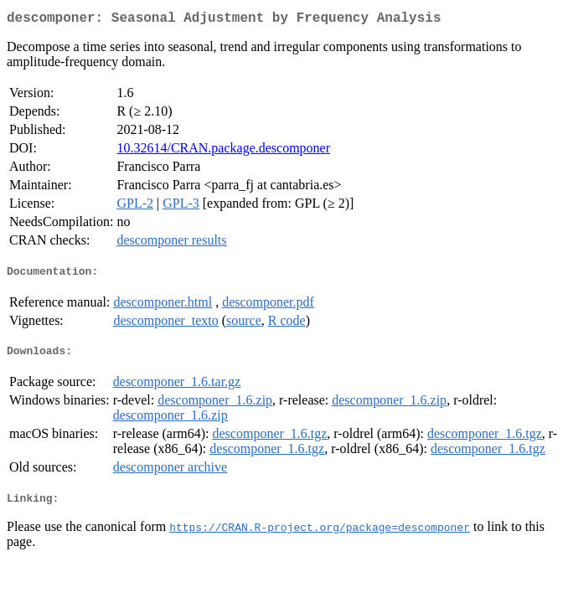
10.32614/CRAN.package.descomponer (223, 151)
